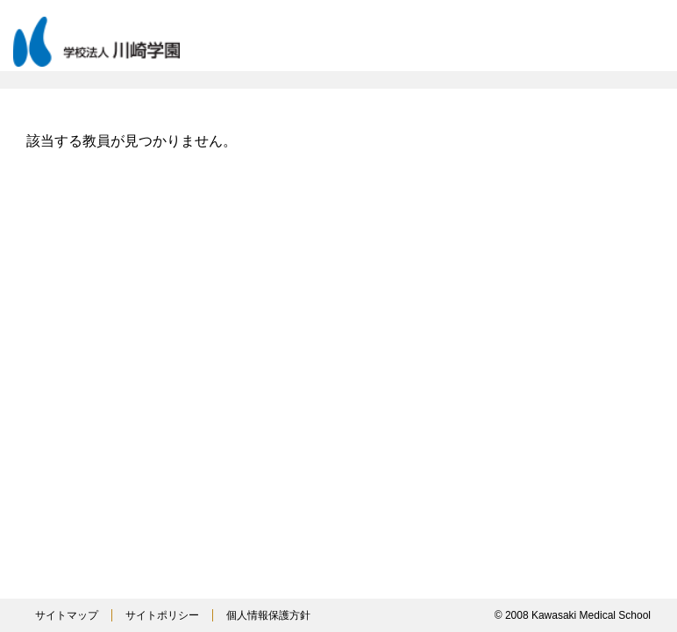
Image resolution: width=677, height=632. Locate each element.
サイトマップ (66, 615)
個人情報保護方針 (268, 615)
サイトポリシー (162, 615)
